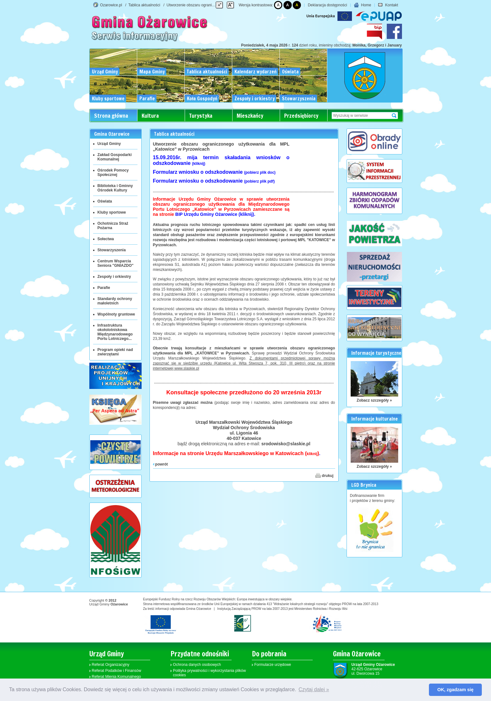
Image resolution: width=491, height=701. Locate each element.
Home (362, 5)
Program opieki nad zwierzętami (115, 351)
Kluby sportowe (112, 212)
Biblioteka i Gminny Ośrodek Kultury (115, 188)
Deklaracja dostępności (327, 5)
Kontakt (388, 5)
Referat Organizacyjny (111, 664)
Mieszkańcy (250, 116)
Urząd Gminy (109, 143)
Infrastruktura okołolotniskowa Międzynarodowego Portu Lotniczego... (115, 332)
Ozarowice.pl (111, 5)
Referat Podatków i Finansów (116, 670)
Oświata (105, 201)
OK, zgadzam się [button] (455, 689)
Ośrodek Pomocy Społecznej (113, 172)
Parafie (104, 287)
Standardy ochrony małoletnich (115, 301)
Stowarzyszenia (112, 250)
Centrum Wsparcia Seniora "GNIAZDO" (116, 263)
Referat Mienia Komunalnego (116, 676)
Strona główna (111, 116)
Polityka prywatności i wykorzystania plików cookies (209, 672)
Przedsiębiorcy (301, 116)
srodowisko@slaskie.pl (285, 443)
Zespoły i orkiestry (114, 276)
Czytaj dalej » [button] (314, 689)
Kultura (150, 116)
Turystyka (200, 116)
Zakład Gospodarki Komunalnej (115, 157)
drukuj (324, 475)
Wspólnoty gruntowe (116, 314)
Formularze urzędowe (272, 664)
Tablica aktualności (144, 5)
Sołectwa (106, 239)
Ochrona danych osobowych (197, 664)
